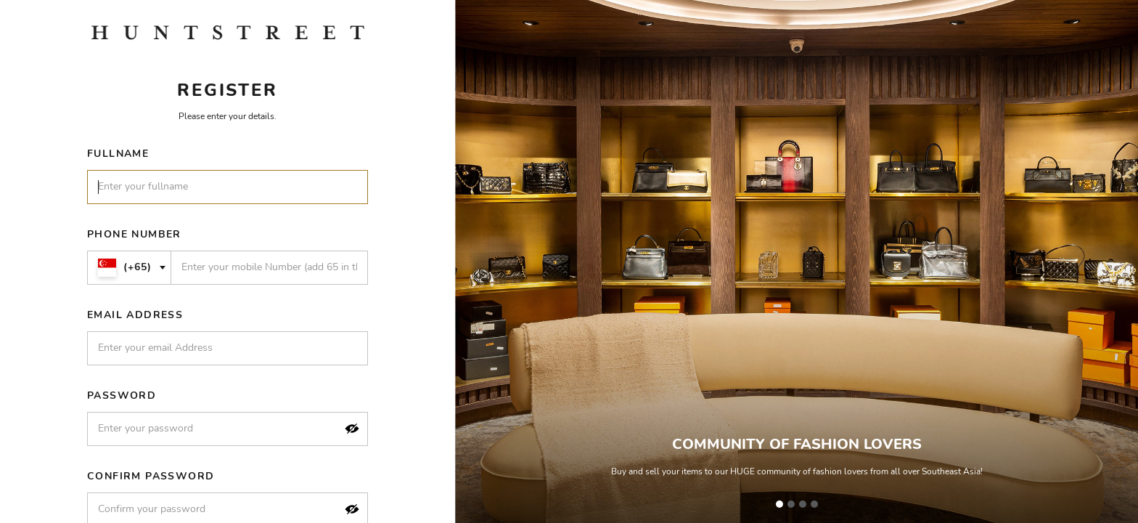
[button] (352, 428)
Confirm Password (150, 476)
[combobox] (129, 267)
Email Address (135, 315)
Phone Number (134, 234)
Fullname (118, 154)
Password (121, 395)
